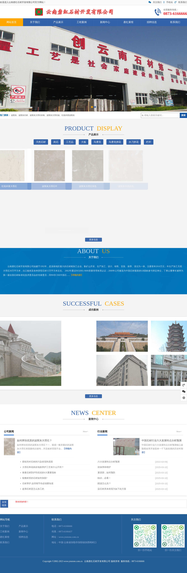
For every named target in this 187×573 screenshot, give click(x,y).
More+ (85, 431)
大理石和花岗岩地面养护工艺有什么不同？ (84, 467)
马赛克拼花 (114, 142)
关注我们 (155, 2)
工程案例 (82, 22)
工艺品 (70, 142)
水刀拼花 (132, 142)
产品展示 (58, 22)
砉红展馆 (128, 22)
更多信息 (93, 240)
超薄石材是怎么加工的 (75, 489)
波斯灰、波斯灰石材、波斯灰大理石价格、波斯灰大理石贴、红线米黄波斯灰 (43, 115)
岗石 (57, 142)
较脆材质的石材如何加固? (76, 478)
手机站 (168, 2)
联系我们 (181, 2)
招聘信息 (152, 22)
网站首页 (12, 22)
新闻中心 (105, 22)
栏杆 (146, 142)
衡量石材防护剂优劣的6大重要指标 (81, 472)
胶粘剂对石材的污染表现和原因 (79, 462)
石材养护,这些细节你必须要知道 (79, 483)
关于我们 (35, 22)
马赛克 (97, 142)
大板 (84, 142)
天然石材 (42, 142)
